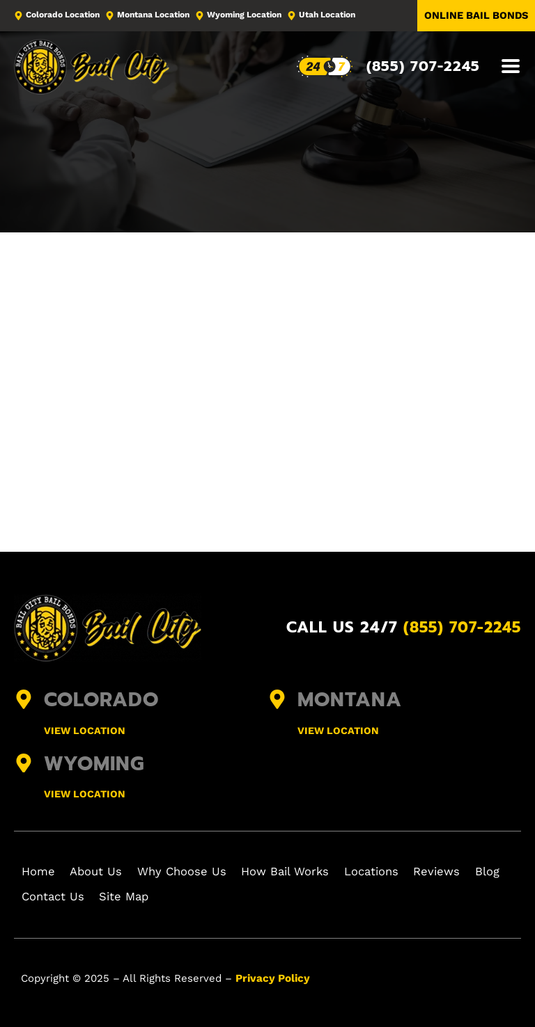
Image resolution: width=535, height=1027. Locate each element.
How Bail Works (294, 871)
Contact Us (99, 896)
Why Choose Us (190, 871)
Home (40, 871)
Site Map (174, 896)
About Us (102, 871)
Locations (384, 871)
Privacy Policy (271, 977)
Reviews (453, 871)
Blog (36, 896)
